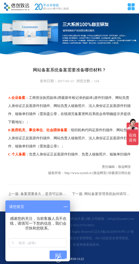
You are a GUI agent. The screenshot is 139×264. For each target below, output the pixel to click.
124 (96, 81)
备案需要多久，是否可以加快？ (45, 194)
